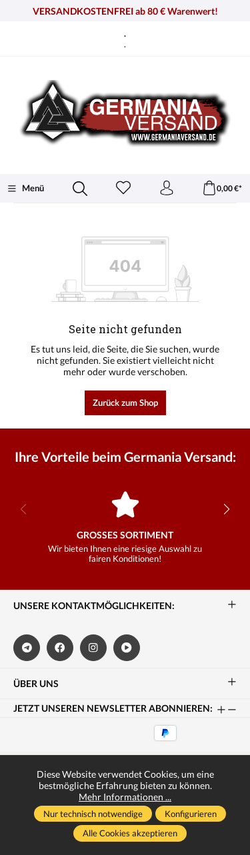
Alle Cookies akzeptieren (130, 833)
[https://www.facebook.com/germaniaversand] (60, 647)
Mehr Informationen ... (125, 796)
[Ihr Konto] (166, 189)
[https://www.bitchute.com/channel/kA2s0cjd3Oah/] (126, 647)
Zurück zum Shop (125, 402)
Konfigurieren (191, 813)
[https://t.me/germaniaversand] (26, 647)
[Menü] (25, 188)
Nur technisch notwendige (93, 813)
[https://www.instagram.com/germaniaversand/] (93, 647)
